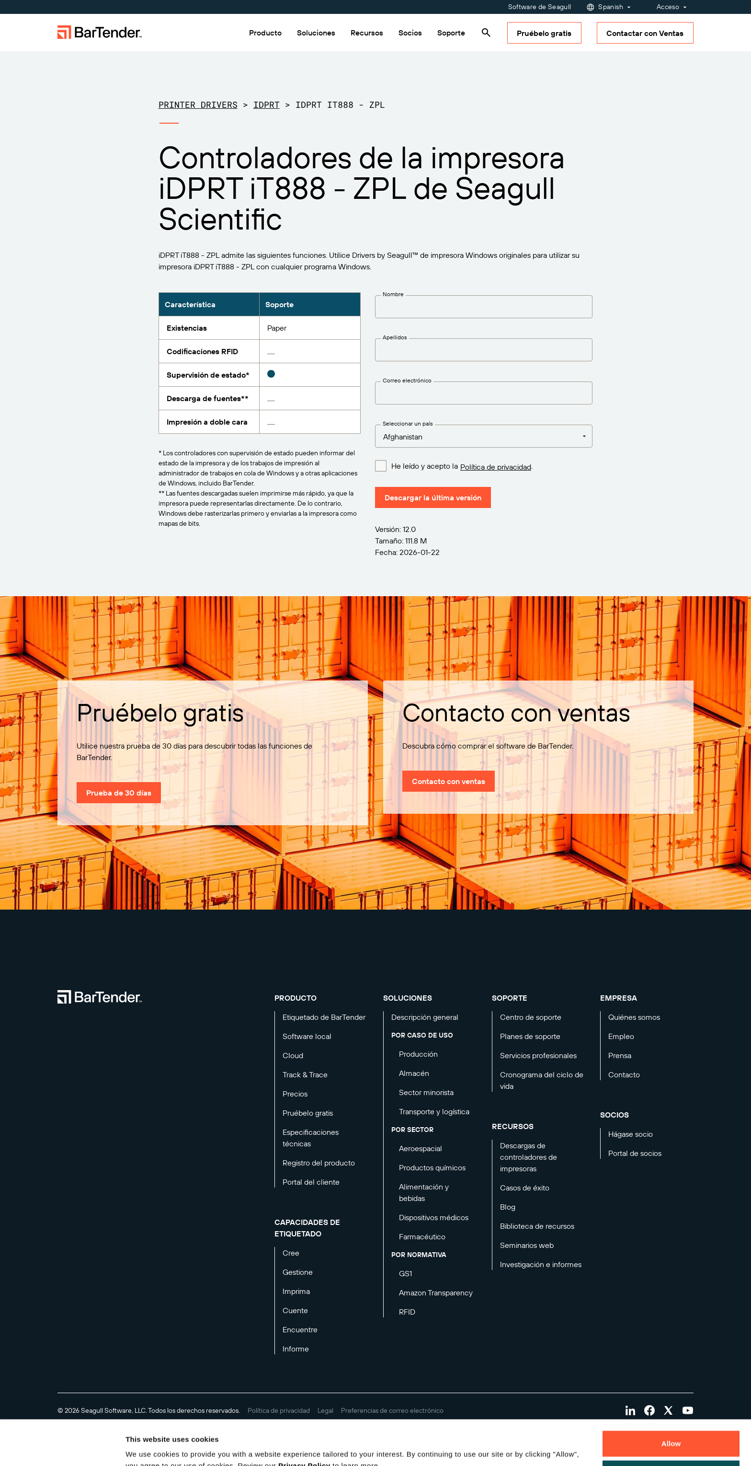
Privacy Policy (304, 1421)
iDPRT (266, 104)
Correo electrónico (407, 380)
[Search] (486, 32)
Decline (671, 1428)
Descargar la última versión (433, 497)
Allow (671, 1399)
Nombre (393, 294)
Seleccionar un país (408, 423)
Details (145, 1447)
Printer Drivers (198, 104)
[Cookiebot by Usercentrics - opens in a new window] (62, 1447)
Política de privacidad (495, 467)
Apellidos (395, 337)
